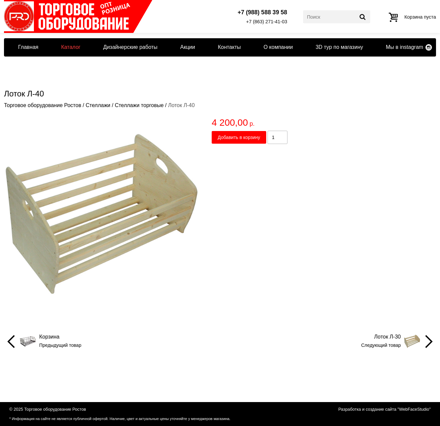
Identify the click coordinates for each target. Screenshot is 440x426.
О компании (278, 47)
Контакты (229, 47)
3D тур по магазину (339, 47)
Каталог (70, 47)
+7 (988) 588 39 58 (262, 13)
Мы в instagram (404, 47)
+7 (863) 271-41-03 (266, 21)
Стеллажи (98, 105)
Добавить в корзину (239, 137)
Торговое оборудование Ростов (42, 105)
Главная (28, 47)
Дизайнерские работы (130, 47)
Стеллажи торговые (139, 105)
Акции (187, 47)
